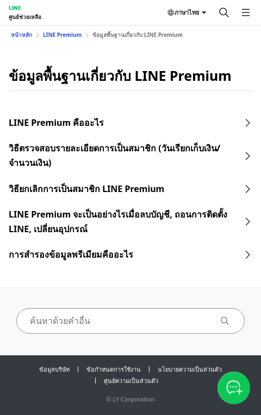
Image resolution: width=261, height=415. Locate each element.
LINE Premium (62, 35)
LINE (15, 7)
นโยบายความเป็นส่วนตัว (190, 369)
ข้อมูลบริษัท (54, 369)
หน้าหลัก (21, 35)
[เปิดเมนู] (246, 12)
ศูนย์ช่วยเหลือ (25, 17)
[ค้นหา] (224, 12)
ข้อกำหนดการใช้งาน (113, 369)
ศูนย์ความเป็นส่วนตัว (131, 380)
